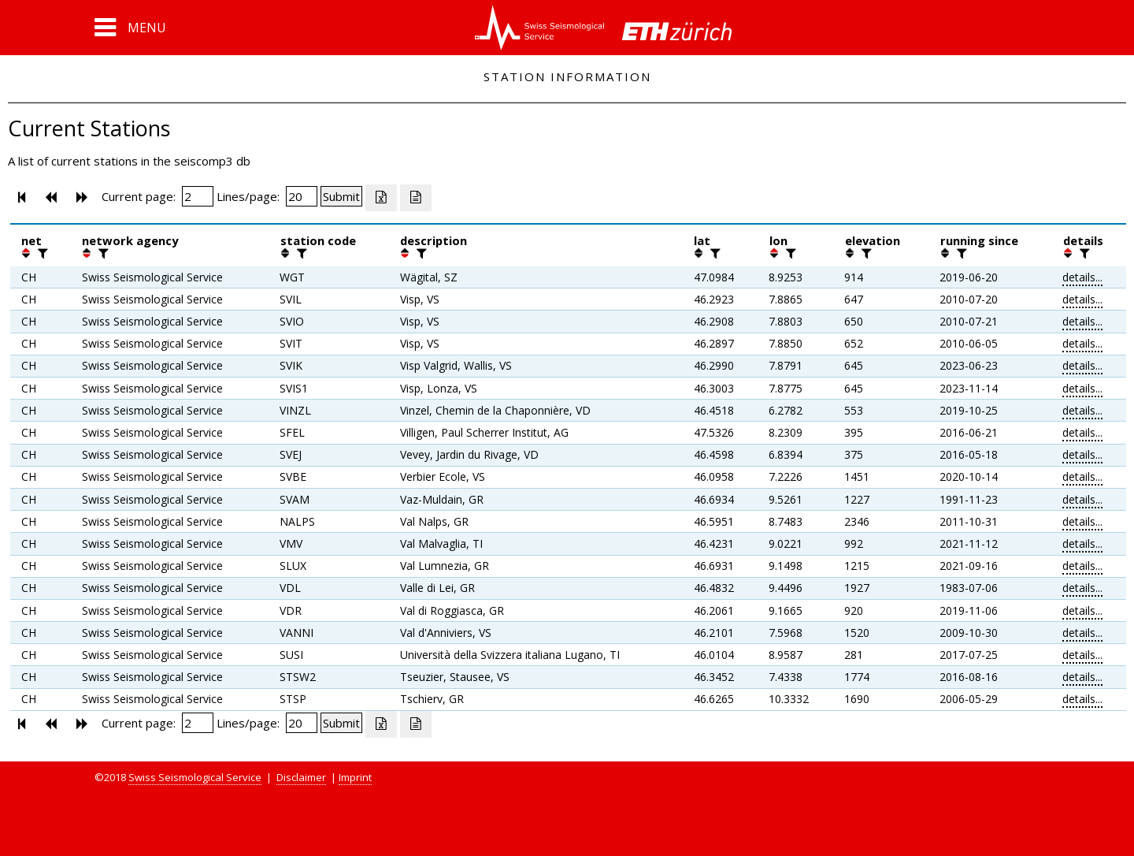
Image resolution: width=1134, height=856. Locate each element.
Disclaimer (301, 777)
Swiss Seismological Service (194, 777)
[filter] (41, 253)
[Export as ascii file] (416, 197)
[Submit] (341, 196)
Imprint (355, 777)
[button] (130, 27)
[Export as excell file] (381, 197)
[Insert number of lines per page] (301, 196)
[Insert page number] (197, 196)
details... (1082, 277)
